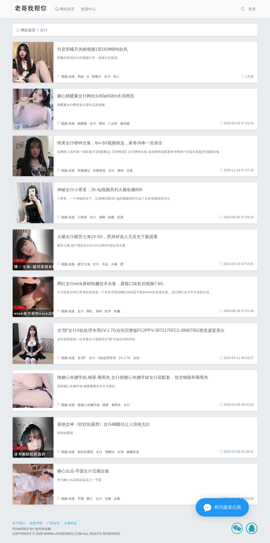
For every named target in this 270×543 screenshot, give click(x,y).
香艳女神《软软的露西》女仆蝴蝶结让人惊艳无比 (103, 424)
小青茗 (82, 217)
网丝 (102, 123)
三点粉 (112, 123)
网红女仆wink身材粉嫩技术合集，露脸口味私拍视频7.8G (110, 283)
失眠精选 (99, 170)
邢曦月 (96, 76)
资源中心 (88, 9)
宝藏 (108, 498)
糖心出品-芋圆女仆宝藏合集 (83, 471)
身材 (99, 311)
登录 (252, 9)
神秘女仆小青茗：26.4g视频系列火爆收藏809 (99, 189)
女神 (120, 452)
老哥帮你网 (43, 529)
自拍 (136, 358)
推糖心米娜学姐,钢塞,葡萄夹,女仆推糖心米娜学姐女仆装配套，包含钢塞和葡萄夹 (132, 377)
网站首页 (65, 9)
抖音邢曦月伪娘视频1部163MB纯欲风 (92, 49)
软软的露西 (85, 452)
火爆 (114, 264)
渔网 (102, 217)
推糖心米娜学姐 (89, 405)
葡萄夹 (116, 405)
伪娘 (81, 76)
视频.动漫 (66, 76)
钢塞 (105, 405)
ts (87, 76)
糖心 (89, 498)
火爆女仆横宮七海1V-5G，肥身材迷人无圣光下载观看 (107, 236)
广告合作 (53, 523)
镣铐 (120, 170)
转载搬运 (84, 170)
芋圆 (81, 498)
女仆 (107, 76)
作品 (105, 264)
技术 (108, 311)
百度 (120, 217)
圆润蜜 (125, 123)
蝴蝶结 (110, 452)
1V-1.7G (125, 358)
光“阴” (82, 358)
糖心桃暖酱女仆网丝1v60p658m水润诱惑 (95, 96)
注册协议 (70, 523)
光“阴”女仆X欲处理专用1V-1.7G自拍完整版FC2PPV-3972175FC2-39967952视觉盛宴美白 (141, 330)
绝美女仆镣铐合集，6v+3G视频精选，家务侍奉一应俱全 (110, 143)
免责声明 (36, 523)
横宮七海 (84, 264)
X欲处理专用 (107, 358)
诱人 (116, 76)
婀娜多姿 (133, 452)
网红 (89, 311)
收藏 (111, 217)
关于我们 (18, 523)
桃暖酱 (82, 123)
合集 (130, 170)
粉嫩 (117, 311)
